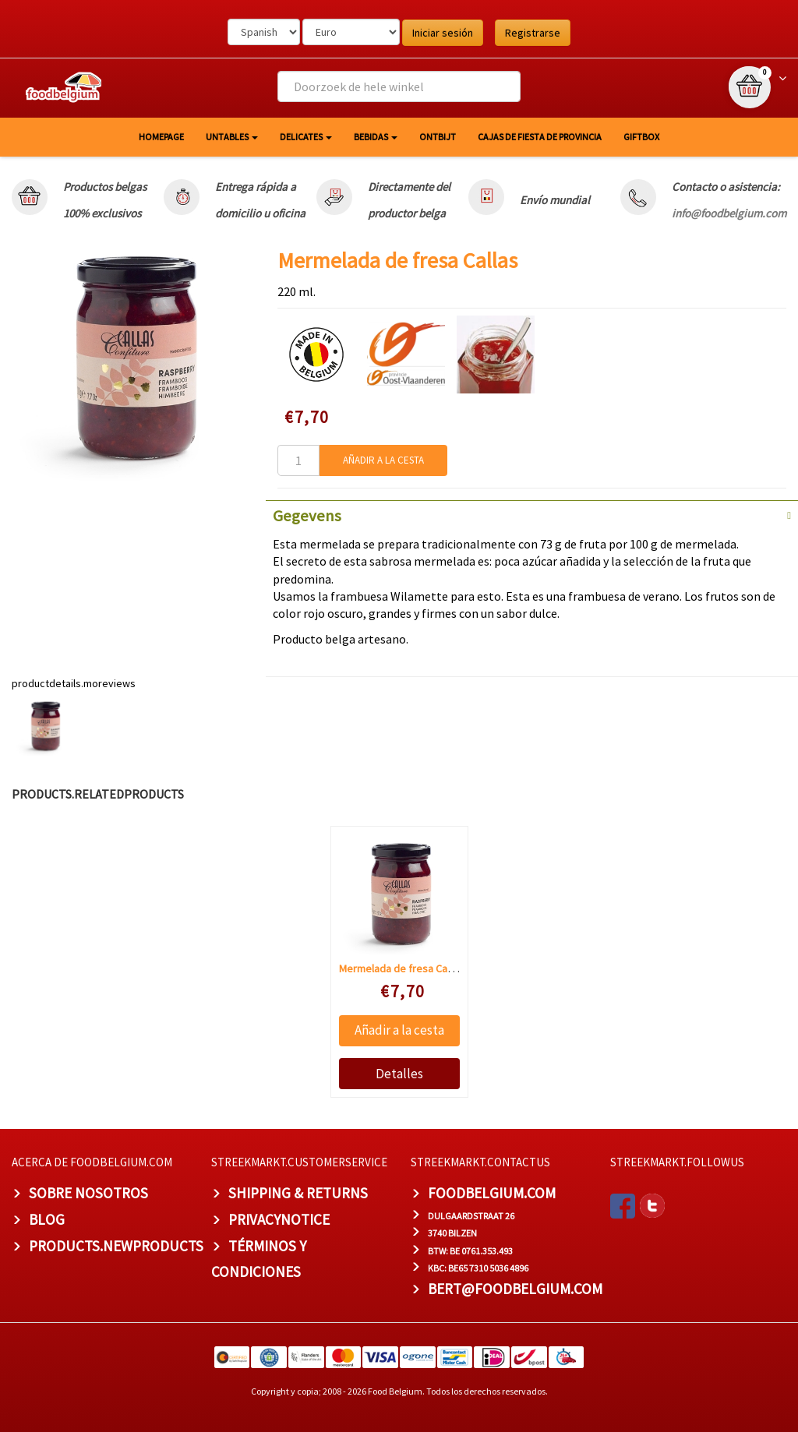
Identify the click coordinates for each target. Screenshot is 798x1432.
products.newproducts (116, 1245)
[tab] (532, 514)
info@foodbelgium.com (729, 213)
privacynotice (279, 1219)
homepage (161, 137)
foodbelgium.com (492, 1192)
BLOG (47, 1219)
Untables (232, 137)
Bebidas (375, 137)
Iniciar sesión (442, 33)
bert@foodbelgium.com (515, 1288)
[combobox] (398, 86)
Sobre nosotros (88, 1192)
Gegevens (307, 516)
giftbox (641, 137)
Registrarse (532, 33)
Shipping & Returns (298, 1192)
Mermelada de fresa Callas (401, 968)
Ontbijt (437, 137)
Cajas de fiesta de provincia (540, 137)
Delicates (306, 137)
